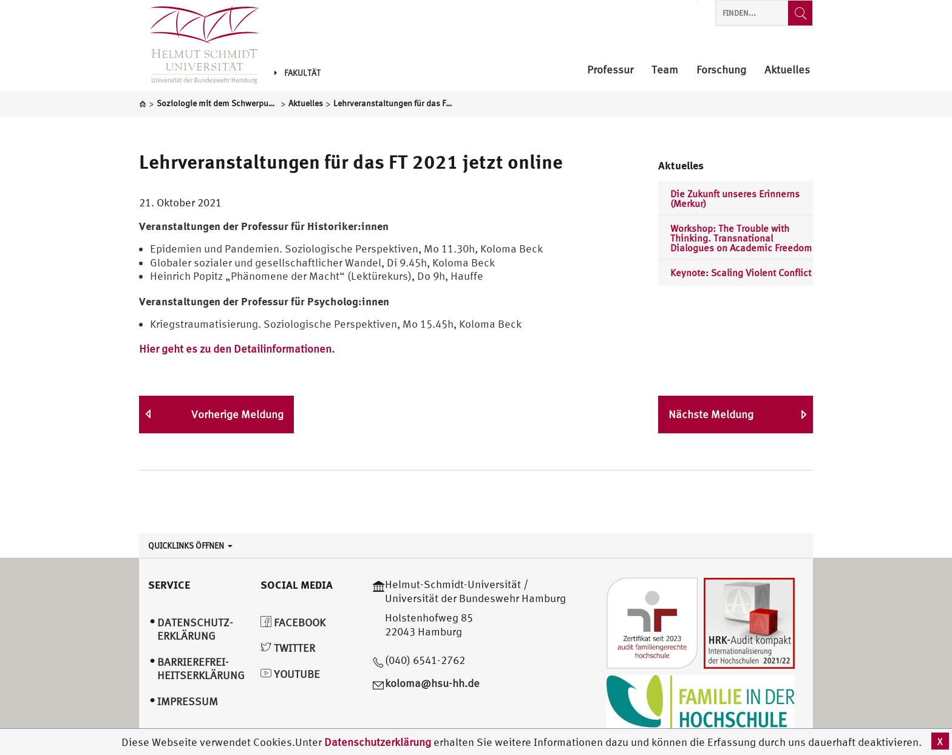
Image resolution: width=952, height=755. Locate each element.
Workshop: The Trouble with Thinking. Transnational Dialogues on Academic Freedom (741, 238)
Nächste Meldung (710, 414)
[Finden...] (800, 13)
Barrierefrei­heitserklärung (201, 668)
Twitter (287, 648)
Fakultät (297, 73)
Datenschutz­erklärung (195, 629)
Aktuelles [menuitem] (787, 70)
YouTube (290, 674)
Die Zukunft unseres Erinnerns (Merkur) (735, 198)
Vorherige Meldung (237, 414)
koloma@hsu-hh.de (432, 683)
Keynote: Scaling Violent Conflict (740, 272)
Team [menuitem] (664, 70)
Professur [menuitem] (610, 70)
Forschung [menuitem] (721, 70)
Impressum (187, 701)
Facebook (292, 622)
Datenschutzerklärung (377, 742)
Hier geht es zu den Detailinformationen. (237, 348)
